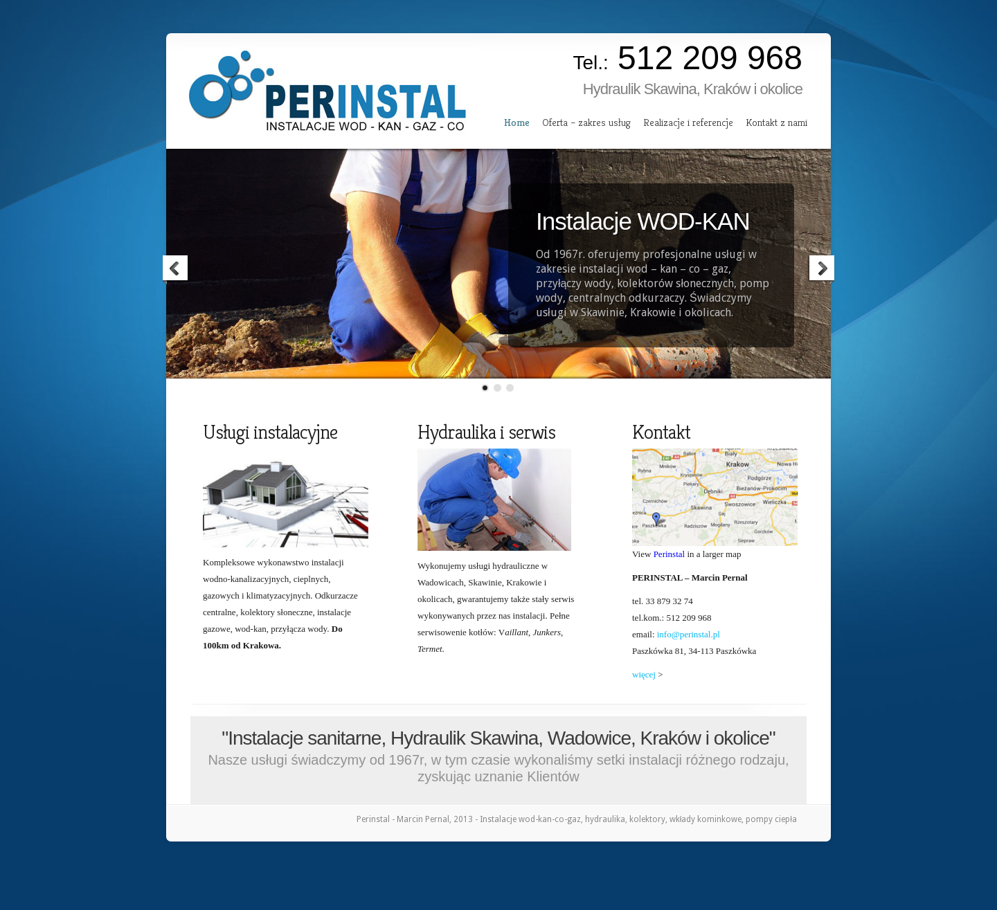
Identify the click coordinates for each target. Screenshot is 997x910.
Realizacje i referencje (688, 122)
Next (821, 270)
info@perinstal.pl (688, 634)
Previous (176, 270)
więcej (644, 674)
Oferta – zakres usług (586, 122)
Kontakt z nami (776, 122)
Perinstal (669, 554)
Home (517, 122)
